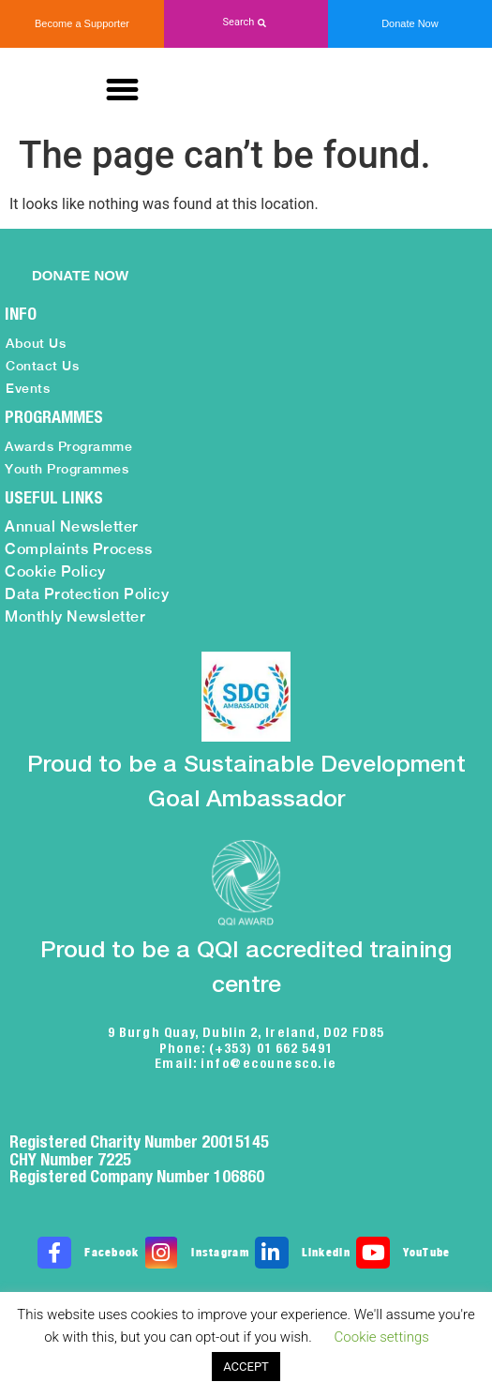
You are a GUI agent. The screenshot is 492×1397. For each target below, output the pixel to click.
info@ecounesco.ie (269, 1063)
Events (28, 388)
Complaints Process (78, 549)
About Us (36, 343)
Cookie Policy (55, 571)
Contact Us (42, 365)
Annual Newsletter (72, 526)
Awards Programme (68, 446)
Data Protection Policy (87, 594)
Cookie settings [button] (382, 1337)
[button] (246, 23)
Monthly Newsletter (75, 616)
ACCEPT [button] (246, 1366)
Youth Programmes (66, 468)
